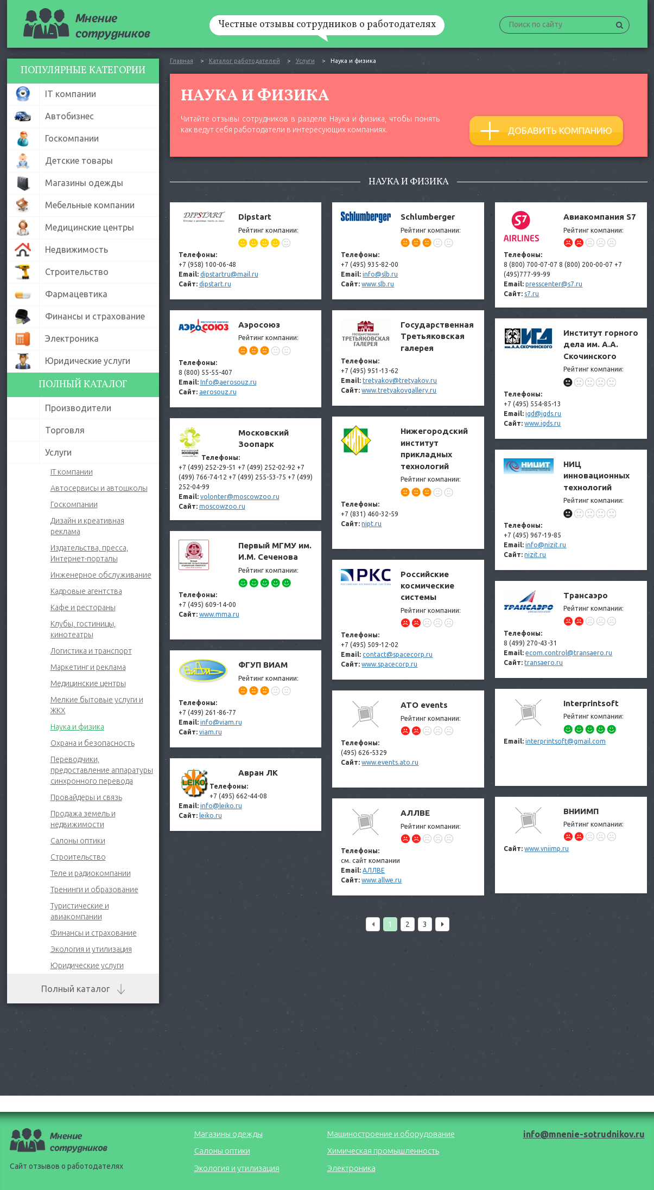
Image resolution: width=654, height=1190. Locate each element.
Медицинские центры (88, 683)
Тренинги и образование (94, 889)
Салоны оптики (77, 840)
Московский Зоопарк (245, 469)
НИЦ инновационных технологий (571, 510)
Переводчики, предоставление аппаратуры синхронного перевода (101, 770)
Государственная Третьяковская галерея (408, 358)
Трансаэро (571, 629)
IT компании (71, 472)
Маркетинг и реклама (88, 667)
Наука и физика (77, 726)
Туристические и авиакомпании (79, 911)
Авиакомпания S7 (571, 255)
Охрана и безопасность (92, 743)
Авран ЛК (245, 794)
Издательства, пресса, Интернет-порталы (89, 553)
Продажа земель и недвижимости (83, 819)
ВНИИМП (571, 845)
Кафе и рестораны (83, 607)
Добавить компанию (546, 130)
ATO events (408, 739)
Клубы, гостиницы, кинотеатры (83, 629)
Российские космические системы (408, 620)
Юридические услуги (87, 965)
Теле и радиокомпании (90, 873)
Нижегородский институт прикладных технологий (408, 482)
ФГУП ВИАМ (245, 699)
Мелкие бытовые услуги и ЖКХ (96, 705)
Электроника (351, 1168)
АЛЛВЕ (408, 847)
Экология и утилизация (91, 949)
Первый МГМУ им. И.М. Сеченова (245, 585)
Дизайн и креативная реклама (87, 526)
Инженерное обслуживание (100, 575)
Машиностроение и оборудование (391, 1133)
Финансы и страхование (93, 933)
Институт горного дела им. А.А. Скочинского (571, 378)
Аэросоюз (245, 359)
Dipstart (245, 251)
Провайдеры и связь (86, 797)
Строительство (78, 857)
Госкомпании (74, 504)
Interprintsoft (571, 737)
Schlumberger (408, 251)
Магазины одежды (228, 1133)
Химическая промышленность (383, 1150)
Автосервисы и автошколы (99, 488)
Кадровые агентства (86, 591)
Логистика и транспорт (91, 651)
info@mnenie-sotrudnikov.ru (584, 1134)
